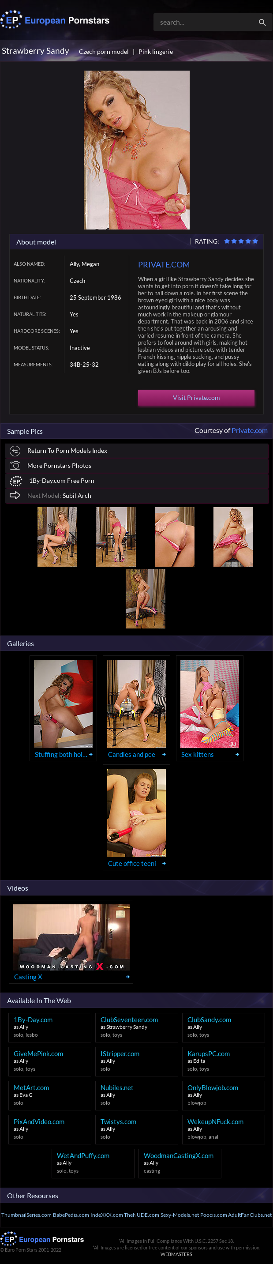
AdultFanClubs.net (250, 1214)
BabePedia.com (71, 1214)
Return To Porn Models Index (58, 451)
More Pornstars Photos (50, 465)
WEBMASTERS (176, 1254)
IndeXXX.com (106, 1214)
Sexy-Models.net (180, 1214)
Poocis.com (213, 1214)
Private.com (250, 430)
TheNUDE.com (141, 1214)
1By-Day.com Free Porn (52, 481)
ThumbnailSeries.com (26, 1214)
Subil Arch (50, 495)
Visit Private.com (196, 397)
